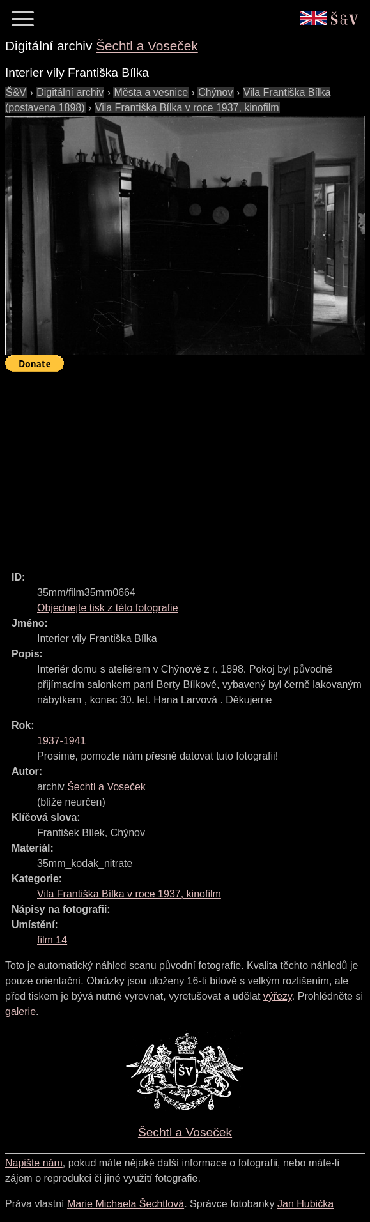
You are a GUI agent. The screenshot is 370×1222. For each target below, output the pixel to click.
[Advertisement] (187, 465)
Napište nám (34, 1162)
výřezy (277, 996)
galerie (20, 1011)
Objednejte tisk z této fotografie (107, 607)
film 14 (52, 940)
